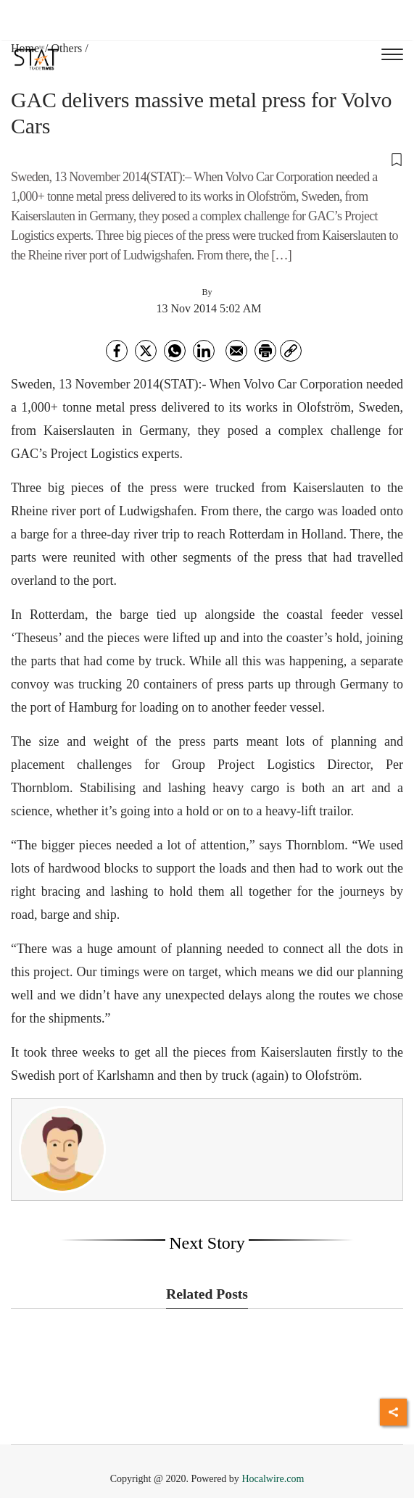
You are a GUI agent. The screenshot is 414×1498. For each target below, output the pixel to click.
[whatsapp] (175, 351)
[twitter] (146, 351)
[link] (291, 351)
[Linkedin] (204, 351)
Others (67, 48)
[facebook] (117, 351)
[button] (207, 158)
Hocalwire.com (272, 1478)
